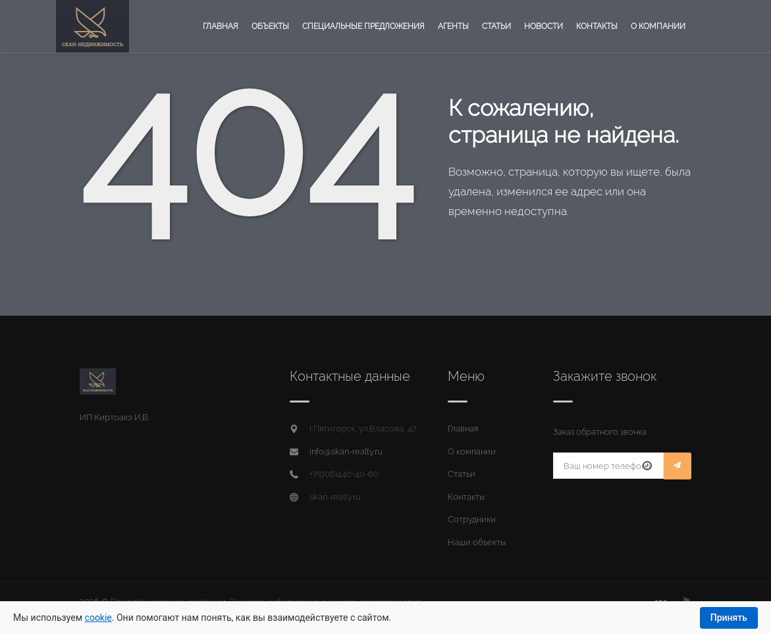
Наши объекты (477, 542)
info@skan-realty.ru (346, 451)
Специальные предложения (363, 26)
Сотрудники (472, 519)
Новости (543, 26)
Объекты (270, 26)
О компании (658, 26)
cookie (98, 617)
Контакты (597, 26)
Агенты (453, 26)
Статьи (496, 26)
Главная (220, 26)
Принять (728, 617)
